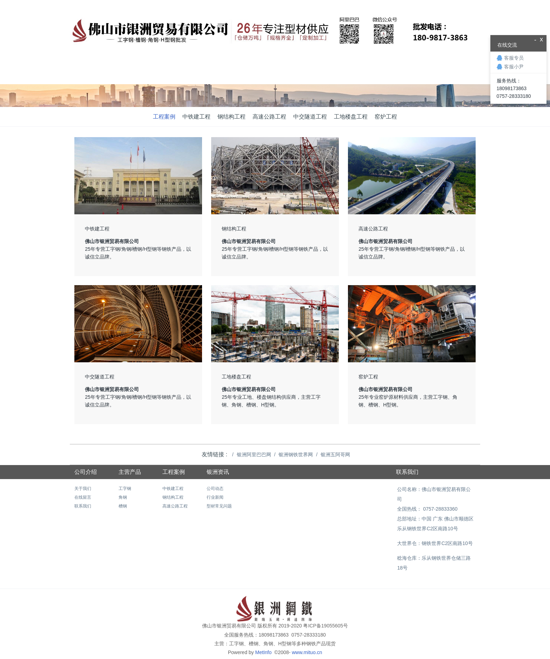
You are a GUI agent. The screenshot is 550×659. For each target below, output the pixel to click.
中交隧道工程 (310, 117)
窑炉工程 (386, 117)
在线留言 (82, 497)
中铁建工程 (196, 117)
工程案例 (164, 117)
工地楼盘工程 (351, 117)
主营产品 (130, 472)
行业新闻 (215, 497)
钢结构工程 (231, 117)
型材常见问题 (219, 506)
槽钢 (123, 506)
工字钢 (125, 488)
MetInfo (264, 642)
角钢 (123, 497)
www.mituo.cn (307, 642)
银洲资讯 (218, 472)
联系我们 (82, 506)
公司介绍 (85, 472)
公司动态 (215, 488)
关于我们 (82, 488)
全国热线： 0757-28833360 (426, 499)
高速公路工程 (269, 117)
